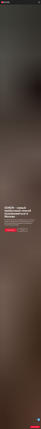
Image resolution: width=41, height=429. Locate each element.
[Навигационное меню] (39, 2)
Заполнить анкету (35, 426)
